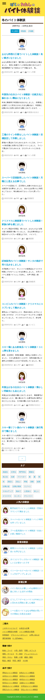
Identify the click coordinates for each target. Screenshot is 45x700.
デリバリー (28, 496)
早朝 (25, 482)
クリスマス (7, 496)
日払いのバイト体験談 (29, 690)
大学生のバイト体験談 (29, 686)
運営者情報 (6, 638)
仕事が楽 (6, 486)
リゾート (27, 486)
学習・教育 (16, 661)
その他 (25, 661)
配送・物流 (6, 661)
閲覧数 (23, 31)
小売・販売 (18, 650)
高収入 (10, 482)
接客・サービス (8, 654)
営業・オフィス (30, 650)
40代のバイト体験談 (27, 679)
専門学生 (22, 472)
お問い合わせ (34, 635)
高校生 (5, 472)
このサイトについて (10, 628)
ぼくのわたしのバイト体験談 (28, 697)
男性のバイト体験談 (10, 673)
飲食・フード (7, 650)
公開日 (15, 31)
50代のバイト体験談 (10, 683)
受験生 (31, 472)
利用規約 (5, 635)
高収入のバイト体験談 (10, 690)
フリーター (21, 477)
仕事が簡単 (17, 486)
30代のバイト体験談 (10, 679)
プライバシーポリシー (19, 635)
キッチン (17, 496)
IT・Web (19, 654)
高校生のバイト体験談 (10, 686)
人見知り (27, 491)
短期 (38, 482)
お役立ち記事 (24, 628)
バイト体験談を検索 (10, 632)
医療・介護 (18, 657)
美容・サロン (7, 657)
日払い (18, 482)
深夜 (32, 482)
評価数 (30, 31)
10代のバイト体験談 (10, 676)
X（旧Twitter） (18, 638)
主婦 (12, 477)
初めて (18, 491)
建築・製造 (28, 657)
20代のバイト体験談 (27, 676)
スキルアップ (8, 491)
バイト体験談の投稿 (26, 632)
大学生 (13, 472)
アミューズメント (31, 654)
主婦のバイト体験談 (27, 683)
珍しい (36, 491)
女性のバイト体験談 (26, 673)
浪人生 (5, 477)
